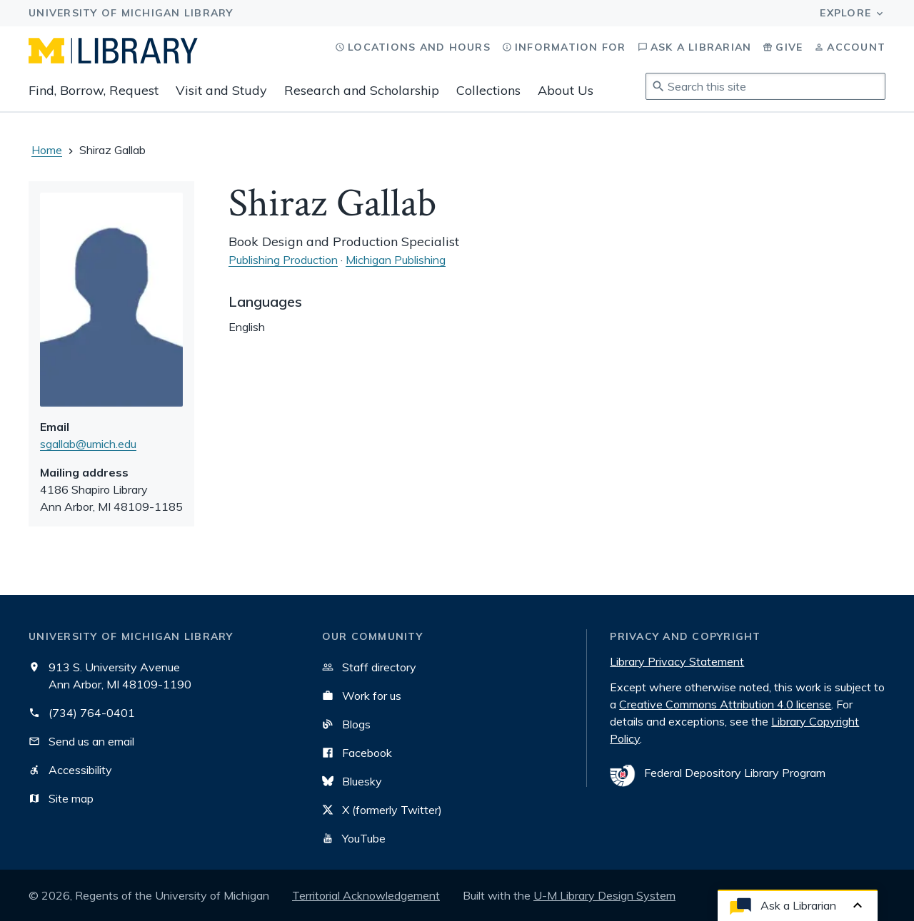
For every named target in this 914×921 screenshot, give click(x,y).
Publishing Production (283, 260)
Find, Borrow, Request (94, 90)
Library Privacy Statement (677, 661)
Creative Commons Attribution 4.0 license (725, 704)
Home (46, 150)
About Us (565, 90)
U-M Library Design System (604, 895)
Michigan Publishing (396, 260)
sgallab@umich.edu (88, 444)
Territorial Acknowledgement (366, 895)
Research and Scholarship (361, 90)
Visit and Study (221, 90)
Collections (488, 90)
